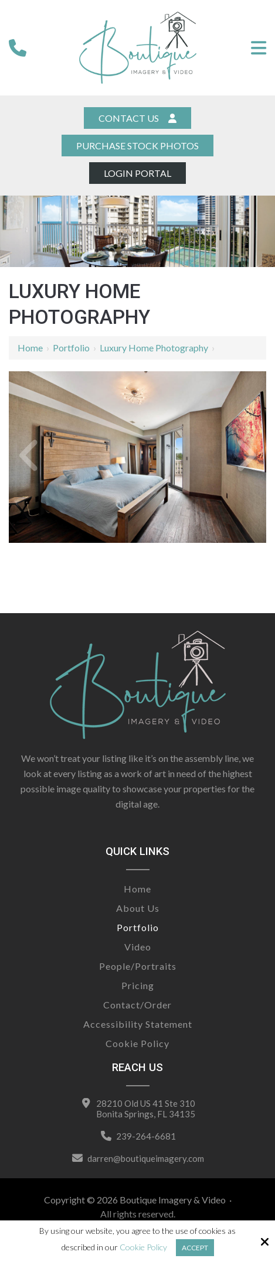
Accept (195, 1247)
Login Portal (137, 173)
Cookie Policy (143, 1247)
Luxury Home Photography (154, 347)
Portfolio (71, 347)
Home (30, 347)
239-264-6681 (146, 1136)
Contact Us (137, 118)
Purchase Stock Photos (137, 145)
